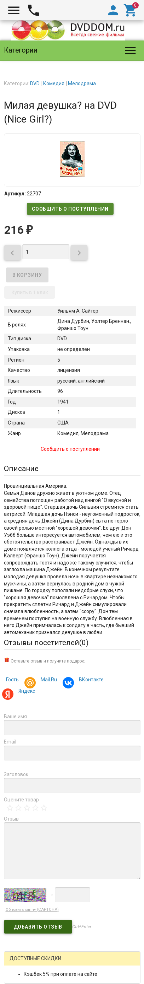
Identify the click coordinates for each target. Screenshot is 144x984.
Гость (12, 679)
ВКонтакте (90, 680)
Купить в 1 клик (29, 292)
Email (10, 742)
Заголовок (16, 774)
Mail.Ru (48, 680)
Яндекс (25, 692)
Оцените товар (21, 799)
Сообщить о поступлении (70, 209)
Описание (21, 468)
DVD (35, 83)
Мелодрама (82, 83)
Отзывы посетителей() (46, 642)
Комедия (53, 83)
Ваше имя (15, 716)
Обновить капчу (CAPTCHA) (32, 909)
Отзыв (11, 819)
